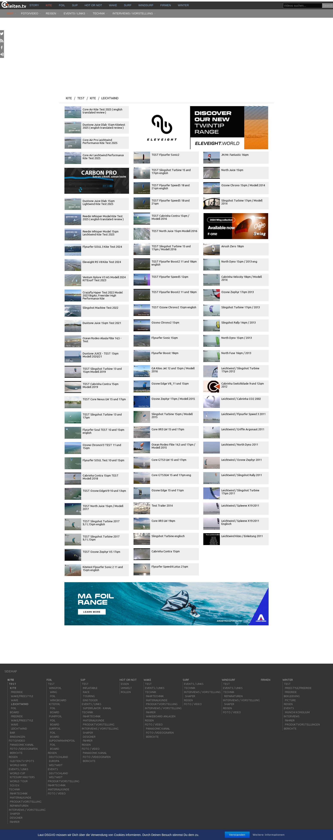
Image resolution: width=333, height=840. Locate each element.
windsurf (145, 5)
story (34, 5)
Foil (62, 5)
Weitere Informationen (269, 834)
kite (49, 5)
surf (127, 5)
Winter (183, 5)
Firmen (165, 5)
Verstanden (237, 834)
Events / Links (74, 13)
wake (113, 5)
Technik (99, 13)
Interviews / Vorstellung (133, 13)
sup (75, 5)
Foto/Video (29, 13)
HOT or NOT (93, 5)
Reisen (51, 13)
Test (10, 13)
